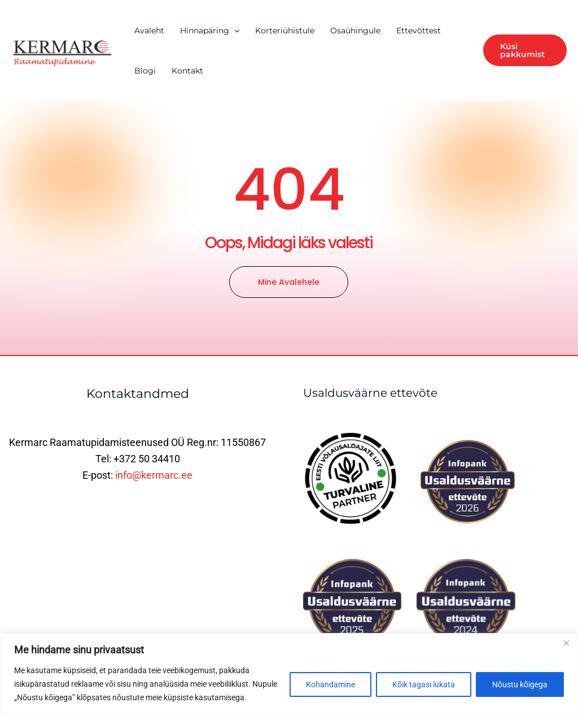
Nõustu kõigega (520, 684)
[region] (289, 674)
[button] (525, 50)
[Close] (566, 642)
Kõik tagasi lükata (423, 684)
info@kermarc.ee (153, 475)
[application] (234, 30)
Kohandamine (330, 684)
